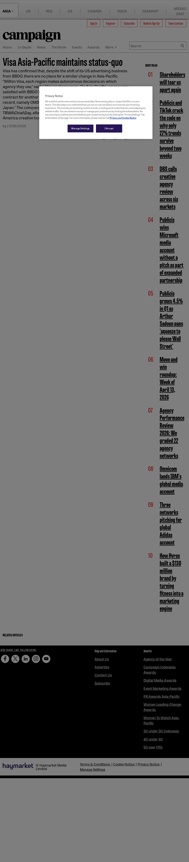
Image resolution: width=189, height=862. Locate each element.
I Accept (109, 128)
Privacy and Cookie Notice (123, 117)
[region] (96, 112)
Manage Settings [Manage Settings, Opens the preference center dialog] (80, 128)
